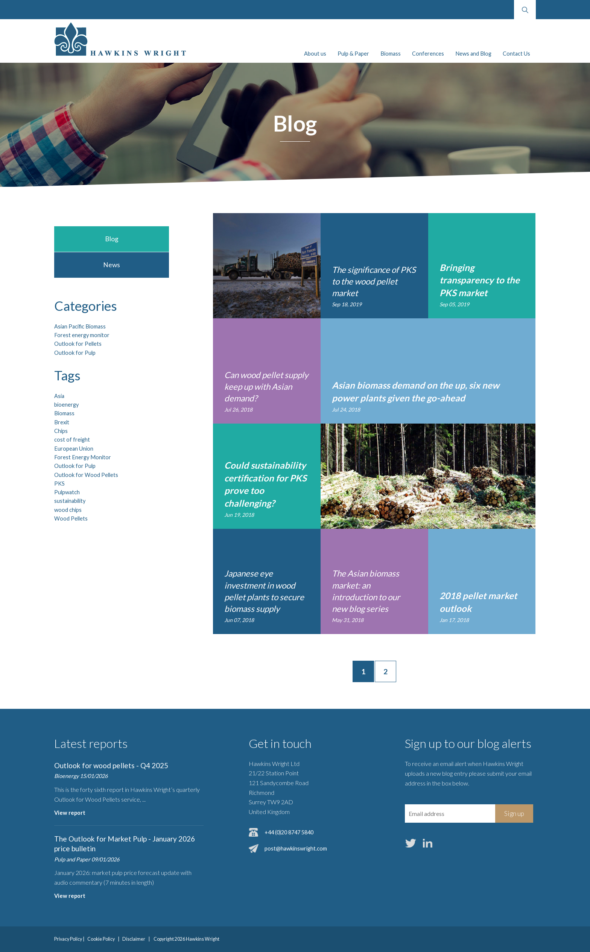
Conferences (428, 53)
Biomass (390, 53)
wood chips (68, 510)
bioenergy (66, 404)
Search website (524, 9)
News (111, 265)
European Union (73, 448)
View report (69, 813)
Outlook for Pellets (78, 344)
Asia (59, 396)
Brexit (61, 422)
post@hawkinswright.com (296, 848)
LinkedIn (428, 843)
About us (315, 53)
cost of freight (72, 439)
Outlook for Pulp (75, 353)
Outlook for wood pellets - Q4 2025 (111, 765)
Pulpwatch (67, 492)
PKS (59, 483)
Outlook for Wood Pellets (86, 475)
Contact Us (516, 53)
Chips (61, 431)
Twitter (411, 843)
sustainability (69, 501)
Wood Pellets (71, 518)
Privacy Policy (68, 939)
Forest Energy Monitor (82, 457)
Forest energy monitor (81, 335)
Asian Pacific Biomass (80, 326)
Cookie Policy (101, 939)
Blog (112, 239)
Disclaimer (133, 939)
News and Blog (473, 53)
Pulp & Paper (353, 53)
